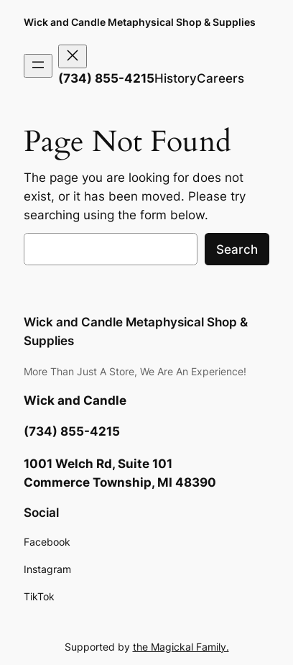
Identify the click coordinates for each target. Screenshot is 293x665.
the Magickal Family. (181, 647)
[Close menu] (72, 56)
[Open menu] (38, 66)
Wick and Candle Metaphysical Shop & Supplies (140, 22)
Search (237, 249)
